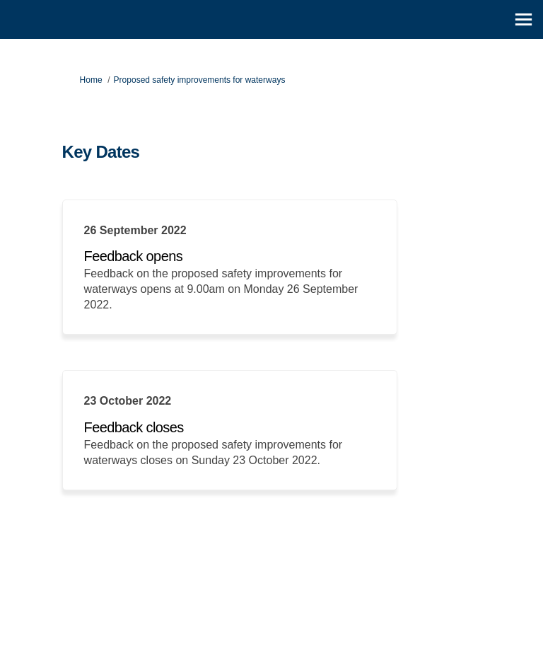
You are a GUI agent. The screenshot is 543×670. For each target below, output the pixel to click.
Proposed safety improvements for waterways (200, 80)
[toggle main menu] (523, 19)
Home (91, 80)
